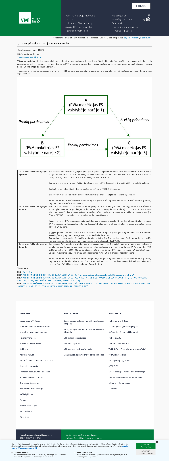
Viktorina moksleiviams (118, 343)
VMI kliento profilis (72, 343)
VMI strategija (26, 411)
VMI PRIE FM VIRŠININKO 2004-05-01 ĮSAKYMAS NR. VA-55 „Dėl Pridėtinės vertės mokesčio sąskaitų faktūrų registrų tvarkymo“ (77, 275)
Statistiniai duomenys (29, 383)
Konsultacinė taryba (28, 405)
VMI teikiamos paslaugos (75, 337)
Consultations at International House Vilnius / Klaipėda (84, 322)
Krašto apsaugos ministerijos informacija (126, 371)
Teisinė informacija (28, 337)
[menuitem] (80, 15)
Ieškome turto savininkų (119, 383)
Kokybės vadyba (27, 354)
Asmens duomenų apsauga (31, 388)
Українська (145, 37)
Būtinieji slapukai (19, 452)
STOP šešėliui (114, 366)
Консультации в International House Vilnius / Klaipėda (84, 331)
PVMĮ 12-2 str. (27, 272)
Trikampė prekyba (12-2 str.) (29, 57)
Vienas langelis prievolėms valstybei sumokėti (84, 354)
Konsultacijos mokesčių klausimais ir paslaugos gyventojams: (36, 436)
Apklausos (24, 416)
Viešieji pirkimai (26, 394)
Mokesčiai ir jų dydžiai (118, 321)
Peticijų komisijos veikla (30, 343)
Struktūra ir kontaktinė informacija (35, 326)
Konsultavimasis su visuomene (33, 332)
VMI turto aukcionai (117, 354)
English (127, 37)
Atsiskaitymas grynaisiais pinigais (123, 326)
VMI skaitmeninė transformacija (78, 349)
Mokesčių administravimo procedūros (36, 360)
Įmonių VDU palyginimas (119, 360)
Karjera (23, 400)
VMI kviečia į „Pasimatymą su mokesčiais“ (127, 349)
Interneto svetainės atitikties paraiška (125, 377)
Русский (135, 37)
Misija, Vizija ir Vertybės (30, 321)
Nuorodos (112, 388)
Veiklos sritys (25, 349)
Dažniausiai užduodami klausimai (123, 332)
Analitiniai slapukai (83, 452)
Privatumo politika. (27, 448)
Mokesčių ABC (114, 337)
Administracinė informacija (31, 377)
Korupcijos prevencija (29, 366)
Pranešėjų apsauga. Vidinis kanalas (35, 371)
